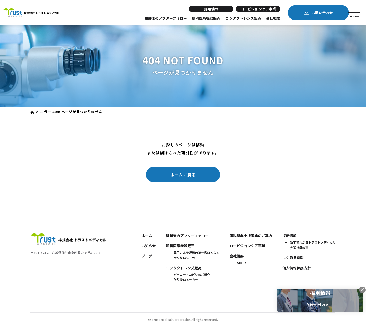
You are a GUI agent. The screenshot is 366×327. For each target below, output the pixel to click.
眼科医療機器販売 (196, 18)
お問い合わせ (312, 12)
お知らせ (149, 245)
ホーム (147, 235)
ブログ (147, 255)
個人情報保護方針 (296, 267)
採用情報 (201, 8)
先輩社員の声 (299, 248)
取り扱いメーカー (186, 258)
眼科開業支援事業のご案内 (251, 235)
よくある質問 (293, 257)
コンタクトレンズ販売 (233, 18)
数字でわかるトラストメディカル (313, 242)
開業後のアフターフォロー (156, 18)
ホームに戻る (183, 175)
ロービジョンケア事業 (248, 8)
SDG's (241, 263)
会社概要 (263, 18)
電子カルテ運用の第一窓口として (196, 253)
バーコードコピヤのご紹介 (192, 275)
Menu (352, 14)
